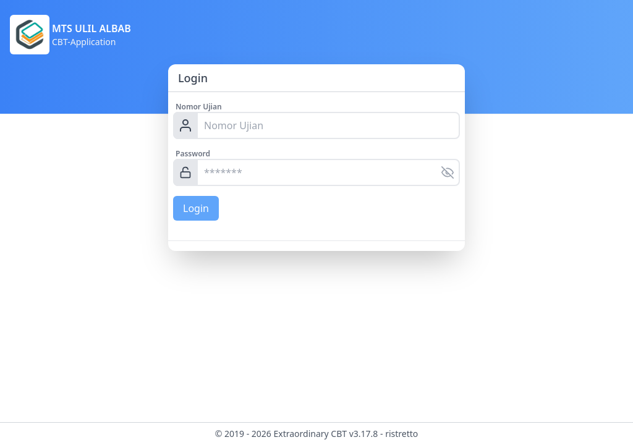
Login (196, 208)
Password (193, 153)
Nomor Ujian (199, 106)
